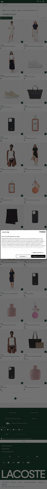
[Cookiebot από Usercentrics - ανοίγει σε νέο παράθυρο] (40, 232)
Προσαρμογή (23, 256)
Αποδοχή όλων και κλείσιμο (38, 256)
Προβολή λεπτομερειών (38, 252)
